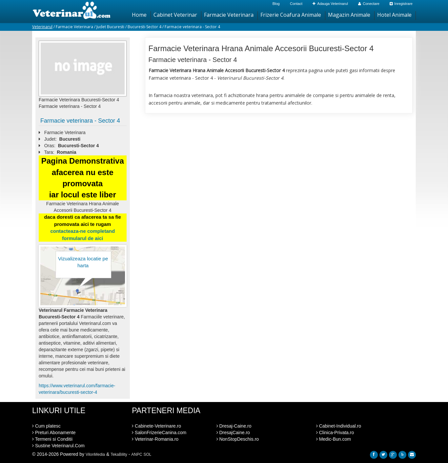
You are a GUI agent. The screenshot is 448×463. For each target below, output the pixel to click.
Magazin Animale (349, 14)
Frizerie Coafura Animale (290, 14)
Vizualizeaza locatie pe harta (83, 262)
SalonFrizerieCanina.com (159, 432)
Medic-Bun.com (333, 439)
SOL (148, 454)
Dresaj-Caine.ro (234, 426)
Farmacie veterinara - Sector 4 (80, 120)
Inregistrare (401, 4)
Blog (276, 4)
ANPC (136, 454)
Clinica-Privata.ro (335, 432)
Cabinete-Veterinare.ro (156, 426)
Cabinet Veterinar (175, 14)
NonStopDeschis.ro (237, 439)
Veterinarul (42, 27)
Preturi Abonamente (54, 432)
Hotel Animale (394, 14)
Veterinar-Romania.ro (155, 439)
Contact (296, 4)
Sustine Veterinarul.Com (58, 445)
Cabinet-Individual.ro (338, 426)
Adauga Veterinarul (330, 4)
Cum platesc (46, 426)
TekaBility (119, 454)
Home (139, 14)
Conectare (368, 4)
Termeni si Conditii (52, 439)
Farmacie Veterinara (229, 14)
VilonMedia (95, 454)
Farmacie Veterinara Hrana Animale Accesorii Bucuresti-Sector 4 (261, 48)
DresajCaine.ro (233, 432)
